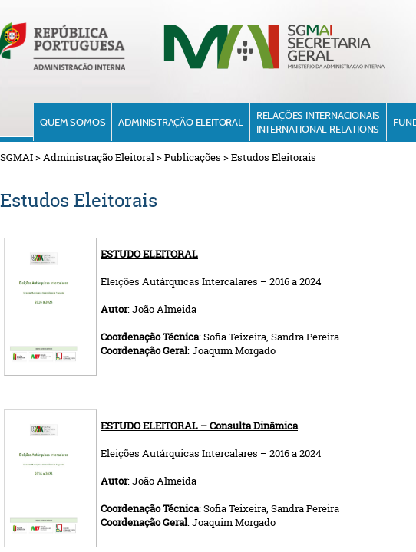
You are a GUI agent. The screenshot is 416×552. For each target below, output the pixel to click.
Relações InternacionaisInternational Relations (318, 122)
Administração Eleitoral (180, 122)
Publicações (192, 157)
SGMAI (16, 157)
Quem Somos (72, 122)
